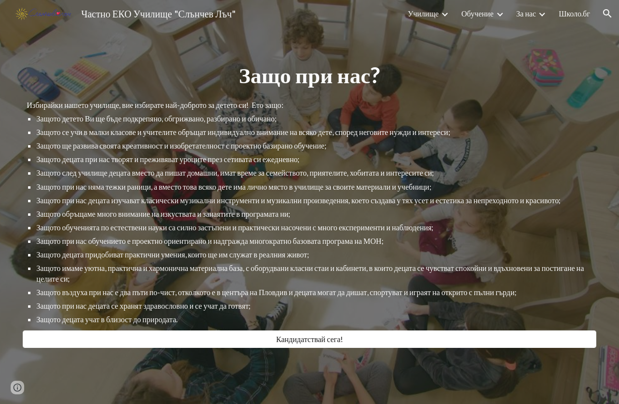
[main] (309, 75)
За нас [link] (526, 13)
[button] (607, 13)
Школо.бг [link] (574, 13)
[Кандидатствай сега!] (309, 339)
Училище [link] (423, 13)
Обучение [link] (477, 13)
